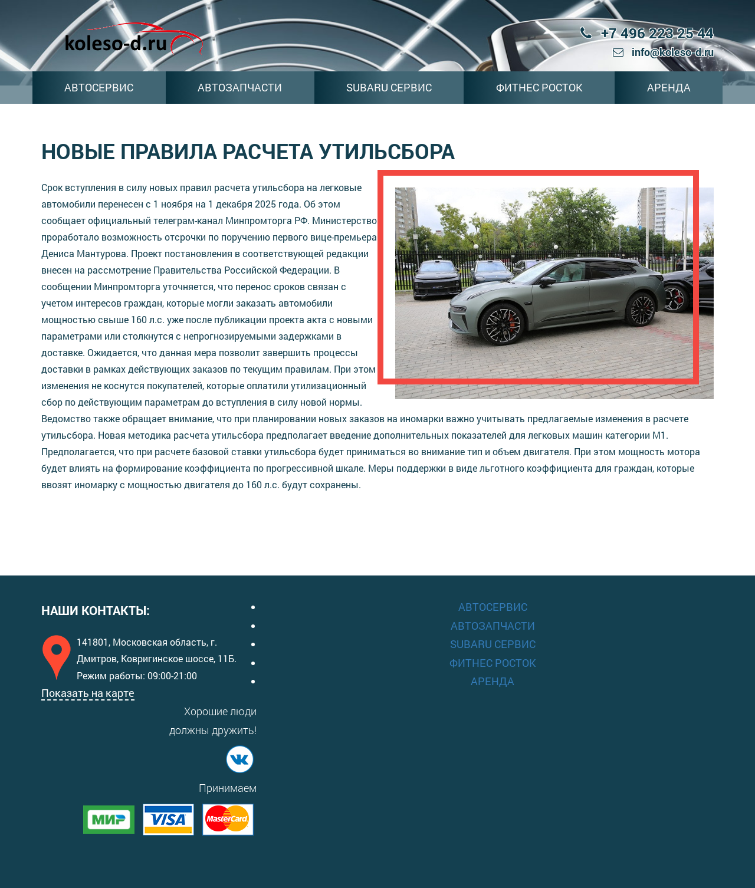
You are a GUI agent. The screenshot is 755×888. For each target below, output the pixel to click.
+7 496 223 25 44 (647, 33)
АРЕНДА (669, 87)
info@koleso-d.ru (663, 52)
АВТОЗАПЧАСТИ (240, 87)
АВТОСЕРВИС (98, 87)
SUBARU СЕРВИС (389, 87)
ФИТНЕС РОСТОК (539, 87)
